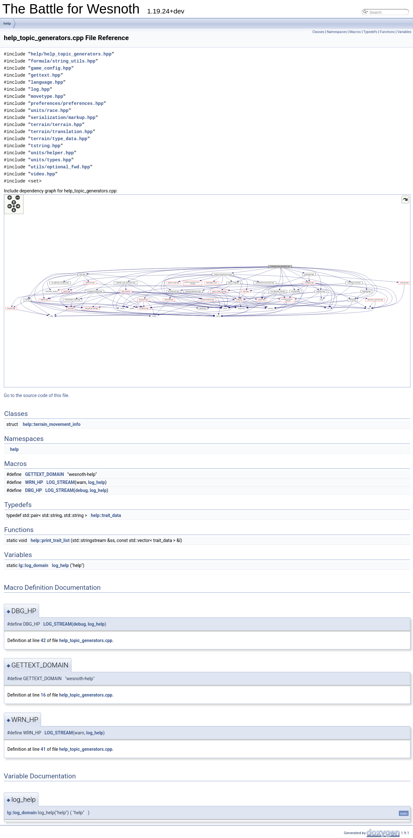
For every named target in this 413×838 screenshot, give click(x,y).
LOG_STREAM (60, 482)
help (7, 23)
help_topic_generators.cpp (85, 640)
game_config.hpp (51, 68)
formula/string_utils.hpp (63, 61)
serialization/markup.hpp (63, 117)
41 (43, 749)
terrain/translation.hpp (62, 132)
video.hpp (43, 174)
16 (43, 695)
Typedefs (370, 32)
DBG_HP (33, 490)
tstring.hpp (45, 146)
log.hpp (40, 89)
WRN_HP (34, 482)
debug (81, 490)
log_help (96, 482)
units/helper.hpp (52, 153)
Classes (318, 32)
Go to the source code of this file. (37, 395)
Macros (355, 32)
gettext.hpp (45, 75)
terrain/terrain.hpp (56, 125)
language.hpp (47, 82)
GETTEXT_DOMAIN (44, 474)
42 (43, 640)
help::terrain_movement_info (51, 424)
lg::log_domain (33, 565)
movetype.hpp (47, 96)
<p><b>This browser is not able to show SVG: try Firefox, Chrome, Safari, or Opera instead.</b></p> (207, 291)
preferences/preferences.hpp (67, 103)
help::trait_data (106, 515)
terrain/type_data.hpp (59, 139)
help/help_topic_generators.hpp (71, 54)
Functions (387, 32)
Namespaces (337, 32)
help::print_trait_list (50, 540)
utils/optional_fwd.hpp (60, 167)
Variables (404, 32)
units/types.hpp (51, 160)
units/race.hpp (50, 110)
